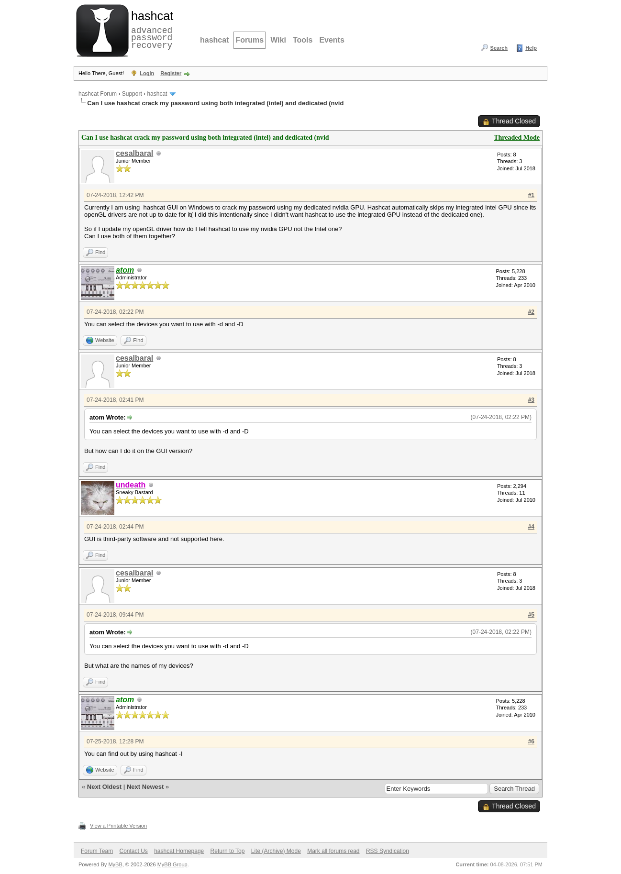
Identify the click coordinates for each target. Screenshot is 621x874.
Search (499, 48)
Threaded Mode (517, 137)
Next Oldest (104, 786)
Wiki (278, 40)
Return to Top (228, 851)
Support (132, 93)
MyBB (115, 864)
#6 (531, 741)
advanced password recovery (150, 29)
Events (331, 40)
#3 (531, 400)
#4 (531, 526)
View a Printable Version (118, 826)
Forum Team (97, 851)
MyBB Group (172, 864)
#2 (531, 312)
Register (170, 73)
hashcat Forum (97, 93)
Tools (302, 40)
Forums (249, 40)
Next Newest (145, 786)
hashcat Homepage (179, 851)
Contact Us (133, 851)
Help (531, 48)
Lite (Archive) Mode (276, 851)
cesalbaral (134, 153)
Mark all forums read (333, 851)
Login (147, 73)
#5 (531, 614)
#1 (531, 195)
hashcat (214, 40)
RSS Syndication (387, 851)
